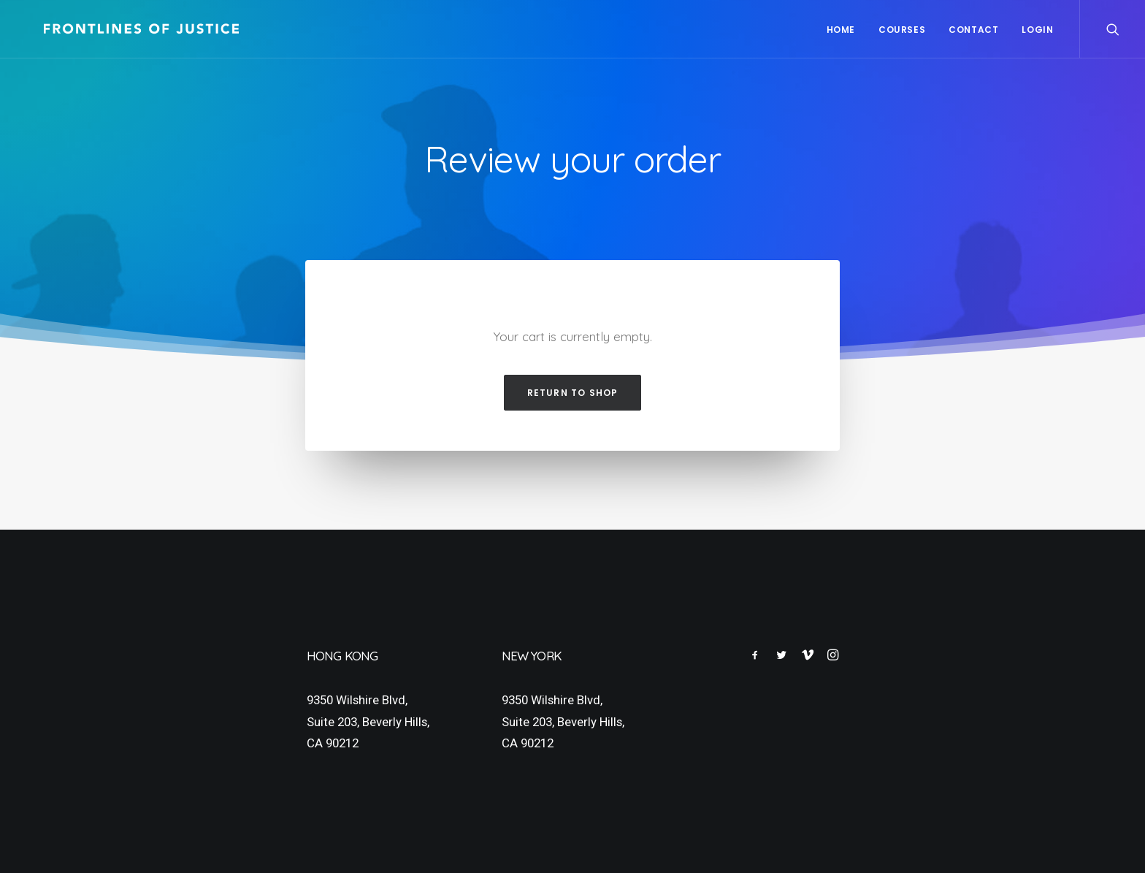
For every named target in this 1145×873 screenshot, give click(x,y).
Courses (901, 29)
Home (841, 29)
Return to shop (573, 392)
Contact (973, 29)
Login (1037, 29)
